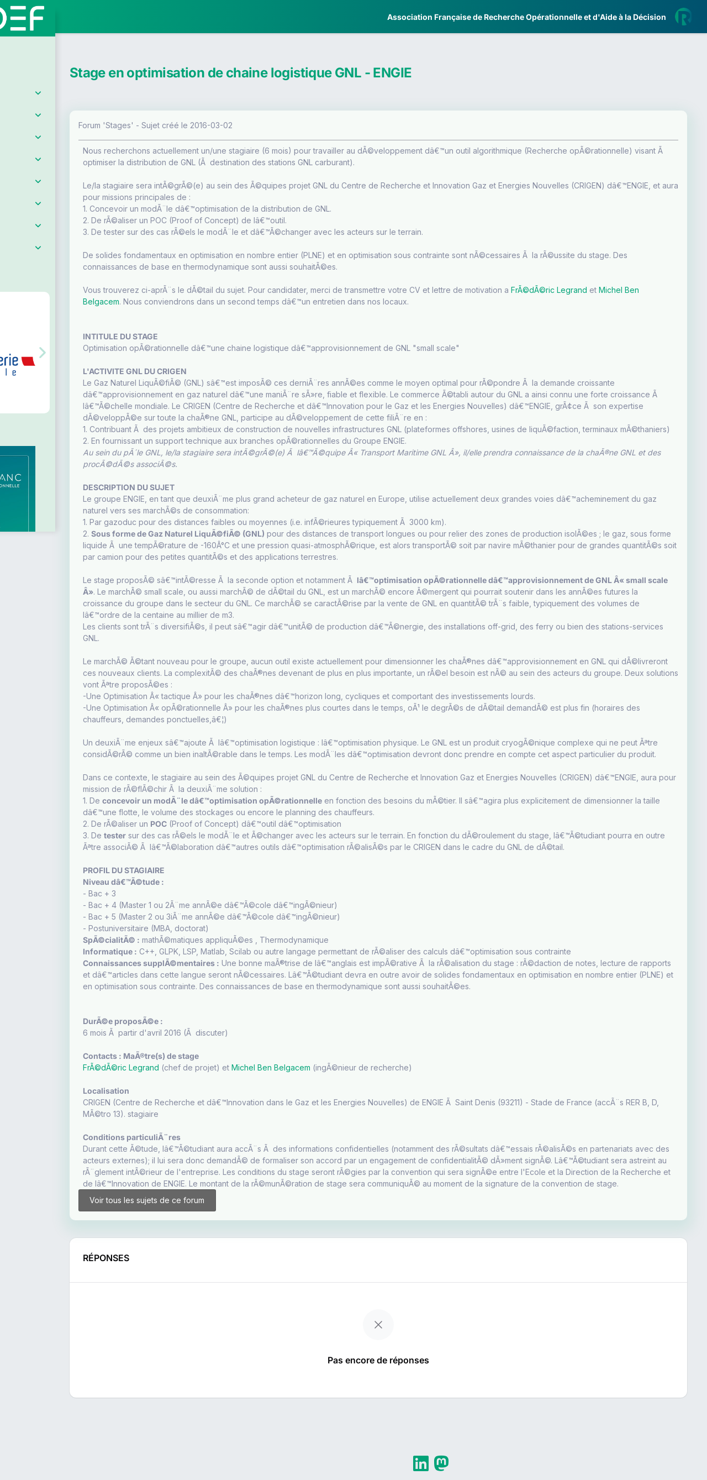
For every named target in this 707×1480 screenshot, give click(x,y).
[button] (16, 328)
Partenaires (45, 254)
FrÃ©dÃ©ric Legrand (214, 1125)
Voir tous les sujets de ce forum (228, 1274)
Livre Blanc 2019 (56, 408)
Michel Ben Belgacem (257, 301)
